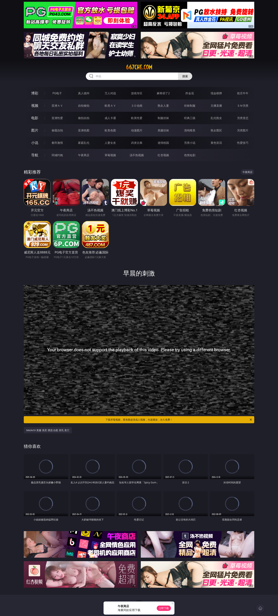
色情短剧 (189, 155)
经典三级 (189, 118)
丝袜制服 (189, 106)
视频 (34, 105)
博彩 (34, 93)
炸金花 (189, 93)
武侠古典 (136, 143)
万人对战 (110, 93)
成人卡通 (110, 118)
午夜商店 (83, 155)
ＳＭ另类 (242, 106)
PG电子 (57, 93)
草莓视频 (110, 155)
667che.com (139, 67)
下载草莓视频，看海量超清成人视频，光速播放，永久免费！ (178, 420)
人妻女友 (110, 143)
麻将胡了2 (163, 93)
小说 (34, 142)
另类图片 (242, 130)
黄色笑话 (216, 143)
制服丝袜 (163, 118)
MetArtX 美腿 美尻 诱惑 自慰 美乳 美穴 (47, 430)
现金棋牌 (216, 93)
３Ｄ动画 (136, 106)
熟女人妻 (163, 106)
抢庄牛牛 (242, 93)
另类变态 (242, 118)
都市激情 (57, 143)
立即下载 (164, 608)
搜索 (185, 76)
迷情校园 (163, 143)
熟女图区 (216, 130)
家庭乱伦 (83, 143)
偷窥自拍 (57, 130)
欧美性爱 (136, 118)
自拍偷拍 (83, 106)
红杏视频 (163, 155)
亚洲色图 (83, 130)
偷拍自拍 (83, 118)
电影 (34, 117)
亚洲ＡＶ (57, 106)
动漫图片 (136, 130)
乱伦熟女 (216, 118)
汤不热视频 (137, 155)
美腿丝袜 (163, 130)
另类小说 (189, 143)
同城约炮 (57, 155)
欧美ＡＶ (110, 106)
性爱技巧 (242, 143)
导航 (34, 155)
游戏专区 (136, 93)
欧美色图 (110, 130)
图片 (34, 130)
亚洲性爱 (57, 118)
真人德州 (83, 93)
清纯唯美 (189, 130)
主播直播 (216, 106)
